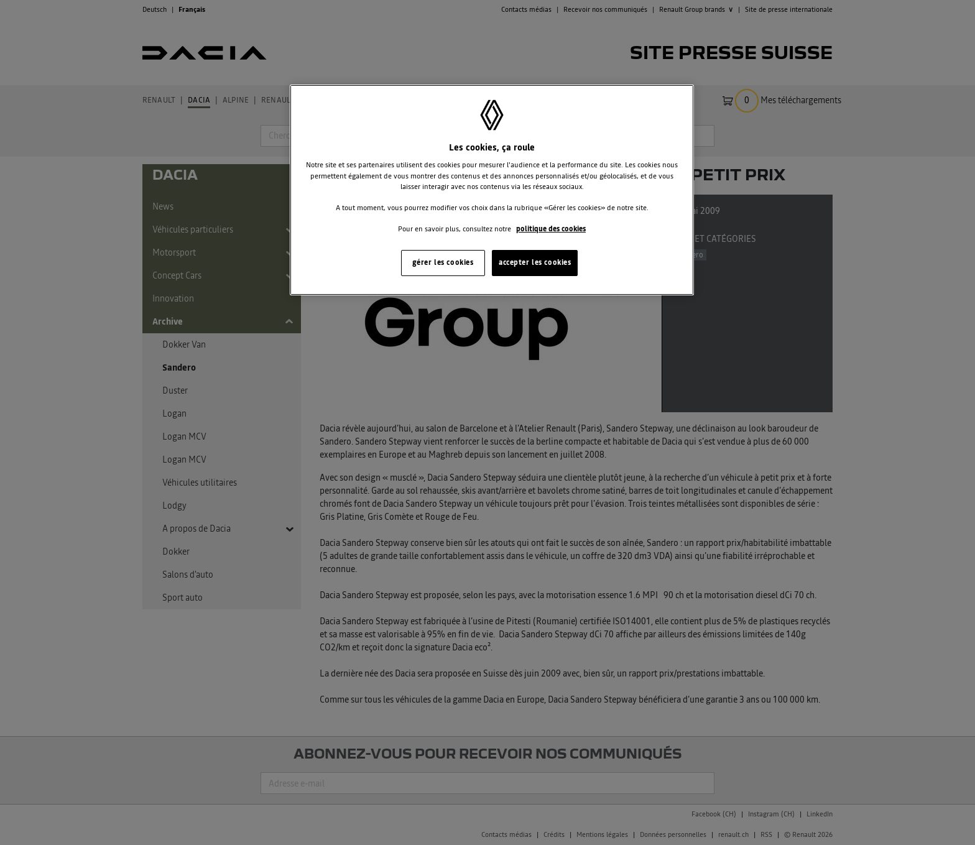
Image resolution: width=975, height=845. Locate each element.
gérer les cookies (443, 262)
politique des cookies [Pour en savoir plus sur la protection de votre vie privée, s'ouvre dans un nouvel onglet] (551, 229)
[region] (492, 190)
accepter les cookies (535, 262)
